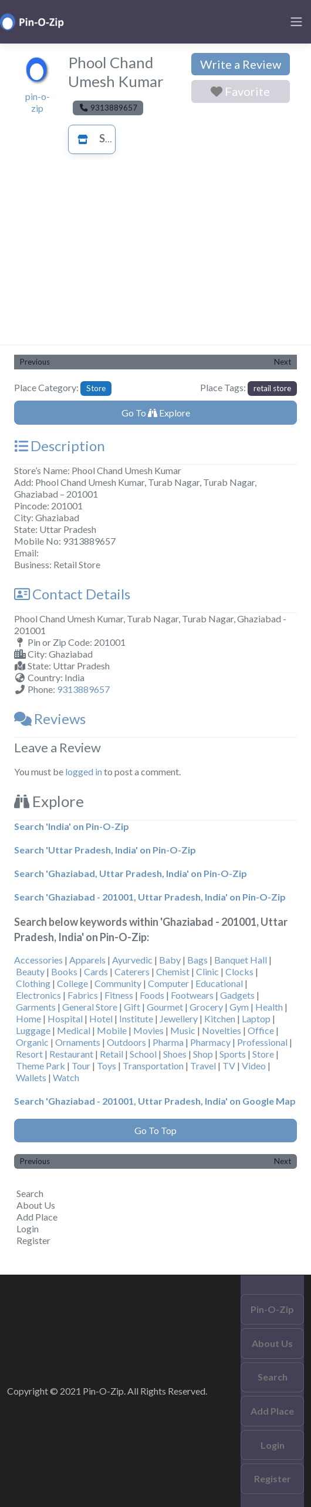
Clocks (239, 971)
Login (27, 1228)
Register (33, 1240)
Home (28, 1018)
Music (182, 1030)
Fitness (118, 995)
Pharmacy (210, 1042)
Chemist (173, 971)
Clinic (207, 971)
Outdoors (126, 1042)
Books (64, 971)
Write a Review (240, 64)
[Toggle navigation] (296, 21)
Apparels (87, 959)
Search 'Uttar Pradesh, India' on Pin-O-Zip (105, 849)
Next (282, 361)
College (72, 983)
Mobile (112, 1030)
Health (269, 1006)
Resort (29, 1053)
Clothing (33, 983)
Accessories (38, 959)
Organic (32, 1042)
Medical (73, 1030)
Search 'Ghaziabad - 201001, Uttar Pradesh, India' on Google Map (155, 1100)
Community (117, 983)
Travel (203, 1065)
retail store (272, 388)
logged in (83, 771)
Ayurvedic (132, 959)
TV (228, 1065)
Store (102, 138)
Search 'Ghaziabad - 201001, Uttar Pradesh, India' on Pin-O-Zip (150, 896)
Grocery (206, 1006)
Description (59, 445)
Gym (239, 1006)
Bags (197, 959)
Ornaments (77, 1042)
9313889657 (83, 689)
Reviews (50, 718)
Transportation (153, 1065)
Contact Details (72, 593)
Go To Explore (155, 412)
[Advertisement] (155, 256)
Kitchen (219, 1018)
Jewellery (179, 1018)
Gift (132, 1006)
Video (254, 1065)
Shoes (175, 1053)
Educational (219, 983)
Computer (168, 983)
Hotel (101, 1018)
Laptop (256, 1018)
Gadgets (237, 995)
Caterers (132, 971)
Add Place (37, 1216)
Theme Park (40, 1065)
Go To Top (155, 1130)
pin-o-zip (37, 102)
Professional (262, 1042)
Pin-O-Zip (272, 1309)
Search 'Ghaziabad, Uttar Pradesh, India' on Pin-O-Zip (130, 873)
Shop (203, 1053)
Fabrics (82, 995)
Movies (148, 1030)
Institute (136, 1018)
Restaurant (71, 1053)
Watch (66, 1077)
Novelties (221, 1030)
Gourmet (165, 1006)
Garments (36, 1006)
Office (261, 1030)
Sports (232, 1053)
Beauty (30, 971)
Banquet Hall (240, 959)
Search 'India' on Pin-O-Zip (71, 826)
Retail (111, 1053)
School (143, 1053)
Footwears (192, 995)
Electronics (38, 995)
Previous (35, 361)
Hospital (65, 1018)
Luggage (33, 1030)
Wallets (31, 1077)
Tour (81, 1065)
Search (29, 1193)
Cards (96, 971)
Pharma (168, 1042)
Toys (106, 1065)
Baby (170, 959)
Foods (152, 995)
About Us (35, 1205)
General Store (89, 1006)
